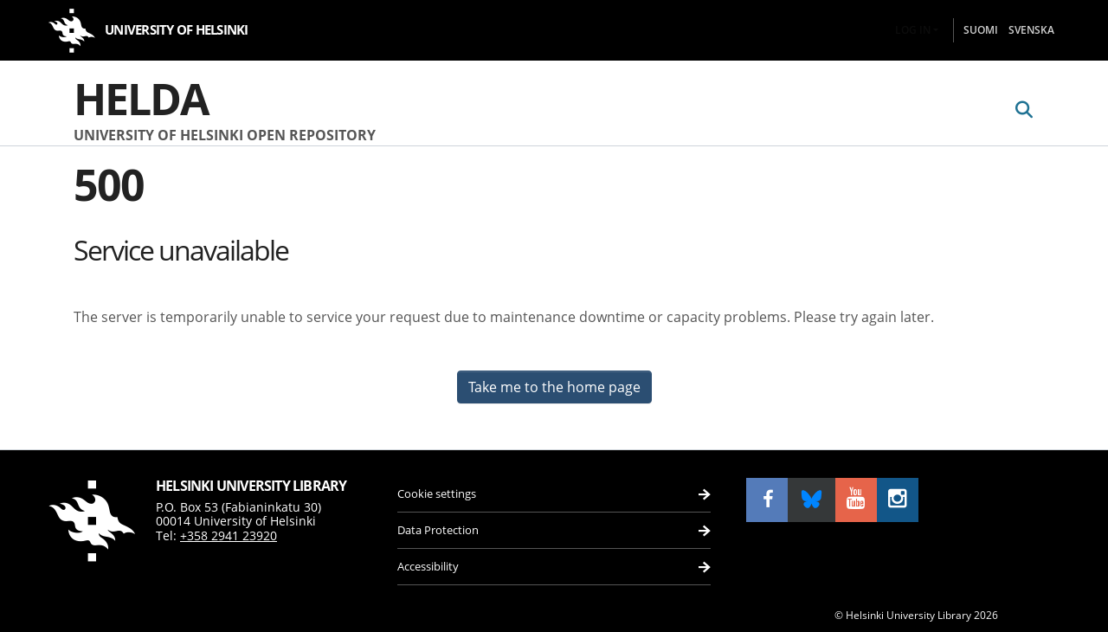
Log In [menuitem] (913, 30)
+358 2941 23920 (228, 524)
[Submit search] (1023, 110)
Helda (141, 98)
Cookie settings (441, 485)
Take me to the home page (554, 387)
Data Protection (441, 526)
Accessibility (432, 566)
